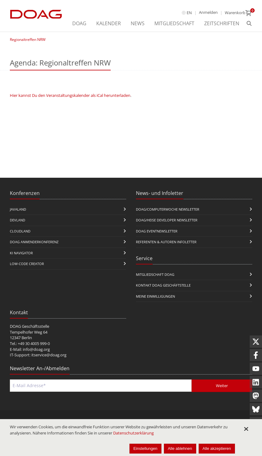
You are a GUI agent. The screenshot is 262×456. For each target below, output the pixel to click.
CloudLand (20, 231)
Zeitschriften (221, 23)
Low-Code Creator (27, 263)
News (138, 23)
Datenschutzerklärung (133, 433)
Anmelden (208, 12)
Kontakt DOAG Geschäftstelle (163, 285)
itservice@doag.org (48, 355)
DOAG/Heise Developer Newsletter (166, 220)
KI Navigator (21, 253)
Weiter (222, 385)
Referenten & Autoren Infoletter (166, 242)
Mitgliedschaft (174, 23)
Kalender (108, 23)
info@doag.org (36, 349)
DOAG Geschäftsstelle (29, 326)
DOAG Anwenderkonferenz (34, 242)
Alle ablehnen (180, 448)
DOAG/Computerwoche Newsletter (167, 209)
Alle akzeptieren (217, 448)
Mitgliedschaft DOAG (155, 274)
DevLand (17, 220)
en (189, 12)
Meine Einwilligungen (155, 296)
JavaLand (18, 209)
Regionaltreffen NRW (28, 39)
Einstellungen (145, 448)
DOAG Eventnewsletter (156, 231)
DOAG (79, 23)
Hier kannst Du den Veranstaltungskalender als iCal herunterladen (70, 95)
